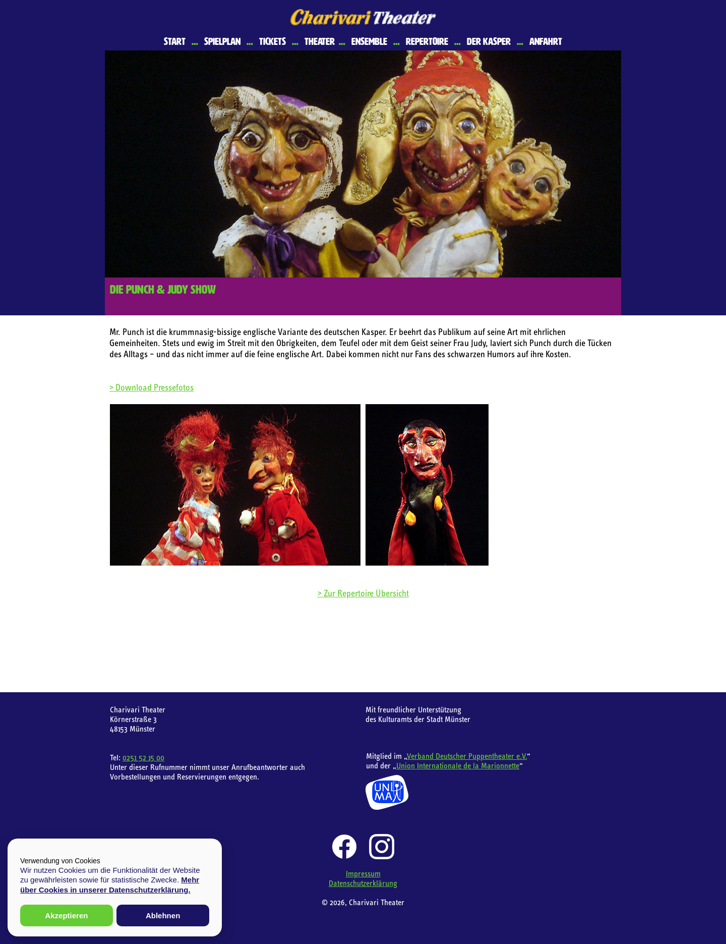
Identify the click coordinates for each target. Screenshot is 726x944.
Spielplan (222, 41)
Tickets (272, 41)
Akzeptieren (66, 915)
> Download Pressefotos (151, 387)
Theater (320, 41)
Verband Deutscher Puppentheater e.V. (467, 755)
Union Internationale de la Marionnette (457, 765)
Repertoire (427, 41)
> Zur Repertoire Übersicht (363, 593)
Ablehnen (163, 915)
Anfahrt (545, 41)
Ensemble (369, 41)
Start (175, 41)
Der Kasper (489, 41)
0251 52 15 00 (143, 757)
